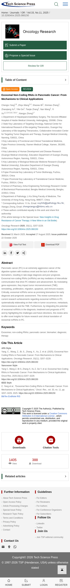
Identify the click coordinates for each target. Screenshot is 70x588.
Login (44, 582)
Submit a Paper (15, 45)
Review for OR (36, 65)
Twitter (40, 527)
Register (61, 582)
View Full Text (17, 244)
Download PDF (50, 244)
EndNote (12, 396)
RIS (18, 396)
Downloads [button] (19, 442)
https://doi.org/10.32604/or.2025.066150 (19, 229)
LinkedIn (40, 523)
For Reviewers (43, 502)
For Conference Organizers (49, 510)
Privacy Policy (9, 522)
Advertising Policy (11, 526)
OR (23, 12)
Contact (6, 530)
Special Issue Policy (12, 510)
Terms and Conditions (13, 518)
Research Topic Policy (13, 514)
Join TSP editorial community (50, 537)
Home (4, 12)
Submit (26, 582)
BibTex (4, 396)
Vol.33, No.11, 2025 (37, 12)
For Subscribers (44, 514)
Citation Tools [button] (51, 442)
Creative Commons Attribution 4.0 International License (44, 414)
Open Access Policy (12, 502)
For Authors (42, 506)
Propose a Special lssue (20, 55)
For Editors (42, 498)
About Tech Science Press (15, 498)
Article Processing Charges (15, 506)
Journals (14, 12)
